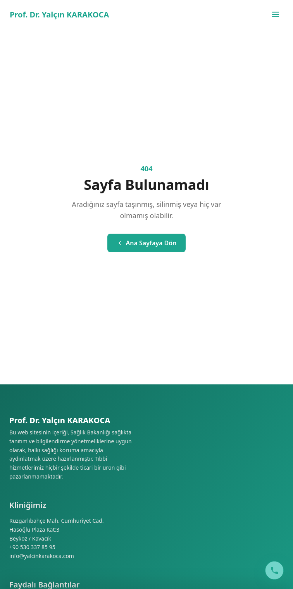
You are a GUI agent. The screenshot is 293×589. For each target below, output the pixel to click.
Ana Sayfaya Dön (147, 243)
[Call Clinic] (274, 570)
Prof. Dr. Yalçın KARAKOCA (59, 14)
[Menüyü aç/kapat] (275, 14)
